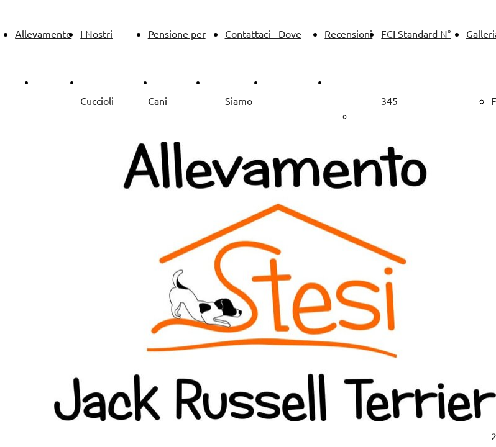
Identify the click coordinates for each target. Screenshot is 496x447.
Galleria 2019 (383, 116)
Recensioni (348, 33)
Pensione (227, 82)
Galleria (345, 82)
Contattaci (287, 82)
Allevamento (43, 33)
